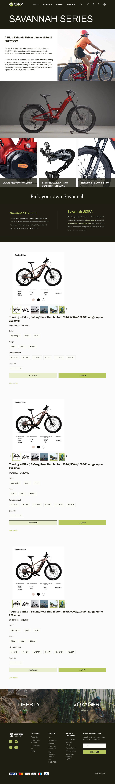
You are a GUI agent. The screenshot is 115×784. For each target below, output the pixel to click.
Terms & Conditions (70, 735)
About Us (34, 737)
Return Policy (70, 748)
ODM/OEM (71, 4)
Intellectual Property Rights (70, 756)
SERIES (36, 4)
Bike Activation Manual (51, 754)
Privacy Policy (71, 751)
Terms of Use (70, 739)
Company (35, 733)
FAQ (50, 737)
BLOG (33, 751)
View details (13, 383)
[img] (29, 220)
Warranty (51, 743)
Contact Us (52, 740)
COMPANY (59, 4)
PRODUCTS (47, 4)
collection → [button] (29, 710)
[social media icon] (11, 742)
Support (51, 733)
